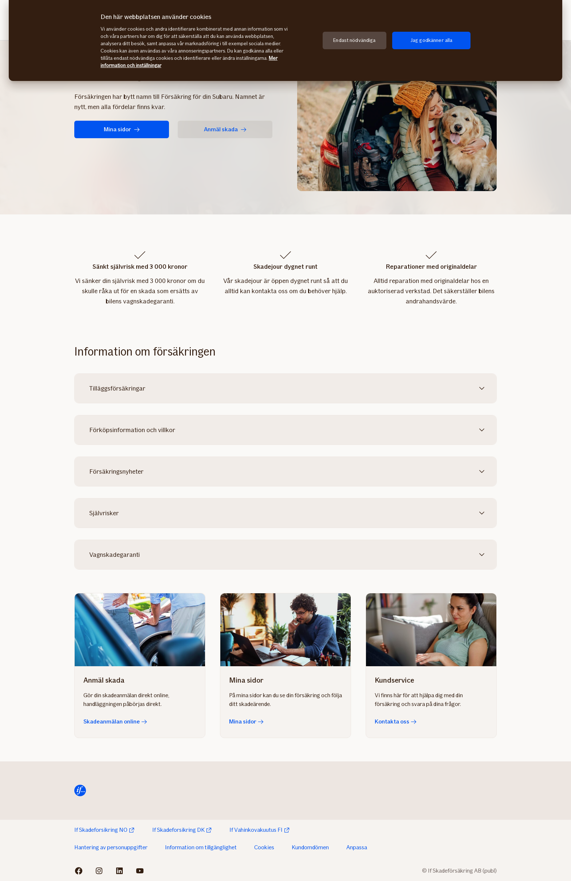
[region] (285, 40)
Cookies (264, 847)
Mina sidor (122, 129)
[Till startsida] (80, 790)
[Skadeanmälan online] (140, 629)
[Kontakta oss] (431, 629)
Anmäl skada (225, 129)
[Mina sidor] (285, 629)
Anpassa (356, 847)
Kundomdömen (310, 847)
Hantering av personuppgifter (110, 847)
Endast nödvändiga (354, 40)
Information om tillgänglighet (201, 847)
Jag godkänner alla (431, 40)
